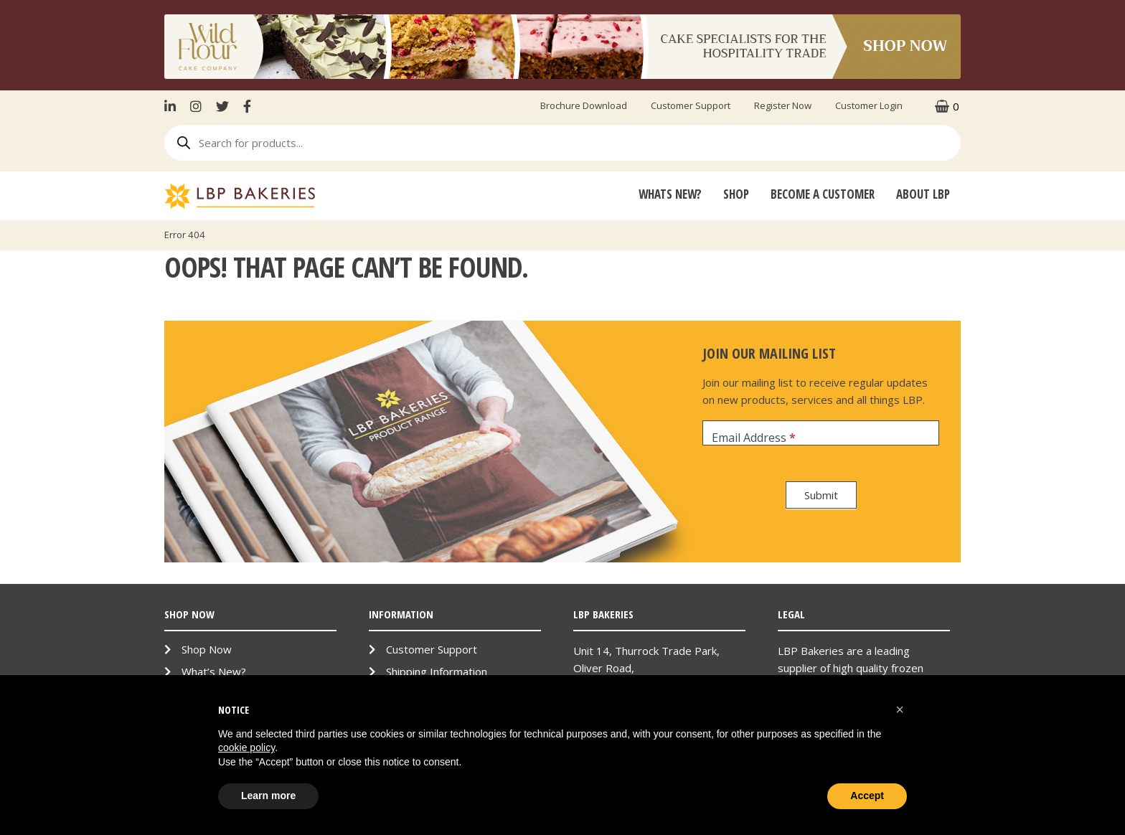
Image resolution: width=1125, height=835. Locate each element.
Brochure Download (583, 105)
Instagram (196, 106)
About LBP (923, 194)
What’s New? (214, 671)
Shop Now (207, 649)
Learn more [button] (268, 795)
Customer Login (869, 105)
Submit (821, 495)
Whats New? (670, 194)
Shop (736, 194)
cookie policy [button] (246, 747)
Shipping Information (436, 671)
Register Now (782, 105)
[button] (899, 709)
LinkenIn (173, 106)
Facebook (247, 106)
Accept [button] (867, 795)
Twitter (222, 106)
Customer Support (690, 105)
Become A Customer (823, 194)
